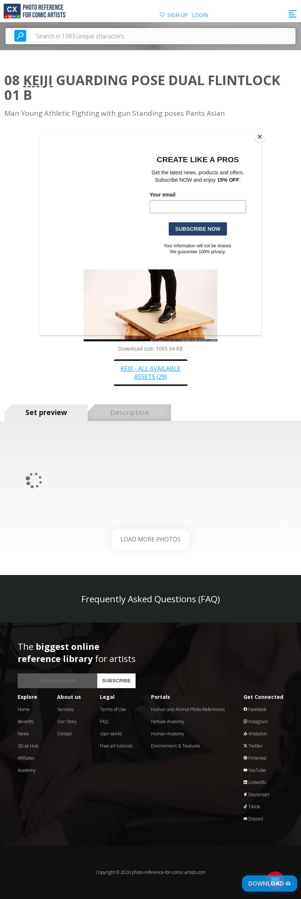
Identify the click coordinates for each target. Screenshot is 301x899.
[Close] (259, 136)
